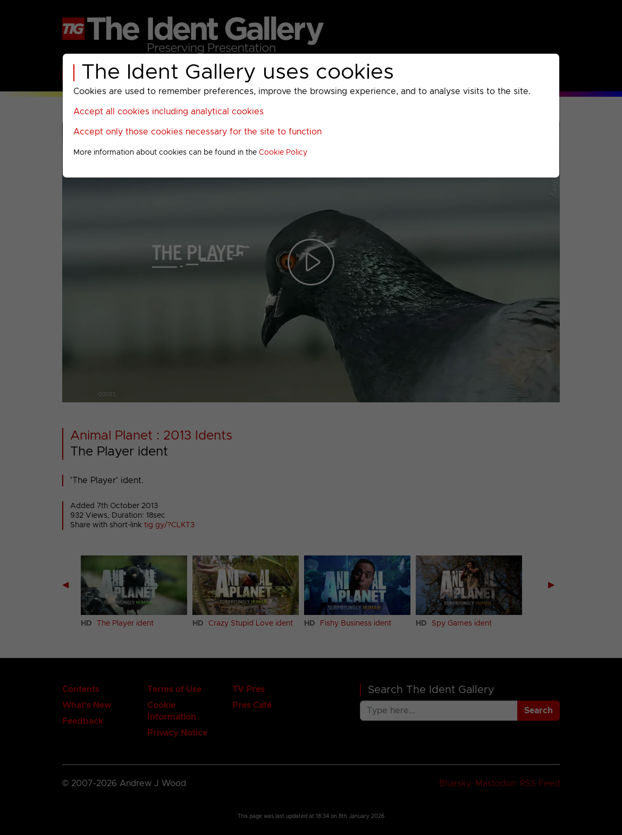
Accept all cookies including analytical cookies (168, 111)
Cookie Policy (283, 152)
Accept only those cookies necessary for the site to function (197, 132)
